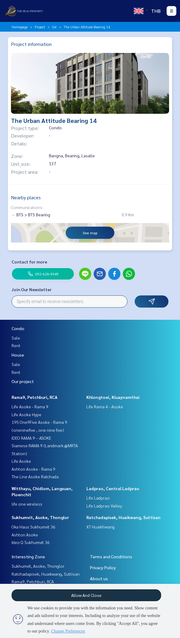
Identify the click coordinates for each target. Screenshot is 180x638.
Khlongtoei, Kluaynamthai (113, 397)
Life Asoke (21, 461)
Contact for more (29, 261)
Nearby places (26, 197)
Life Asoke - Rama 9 (30, 406)
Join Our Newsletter (32, 289)
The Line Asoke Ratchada (35, 476)
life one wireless (27, 504)
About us (99, 578)
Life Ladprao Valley (104, 505)
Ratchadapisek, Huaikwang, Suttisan (123, 517)
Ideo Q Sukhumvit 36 (31, 542)
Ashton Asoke (25, 534)
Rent (16, 345)
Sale (16, 337)
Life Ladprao (98, 497)
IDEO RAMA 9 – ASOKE (31, 438)
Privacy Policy (103, 567)
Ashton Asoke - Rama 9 (33, 469)
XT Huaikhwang (100, 526)
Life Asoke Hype (26, 414)
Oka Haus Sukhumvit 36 (33, 526)
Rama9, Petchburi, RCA (34, 397)
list (54, 26)
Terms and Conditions (111, 556)
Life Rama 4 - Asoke (104, 406)
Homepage (20, 26)
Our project (23, 381)
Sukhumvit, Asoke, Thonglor (40, 517)
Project (40, 26)
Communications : (27, 207)
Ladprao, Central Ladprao (112, 488)
